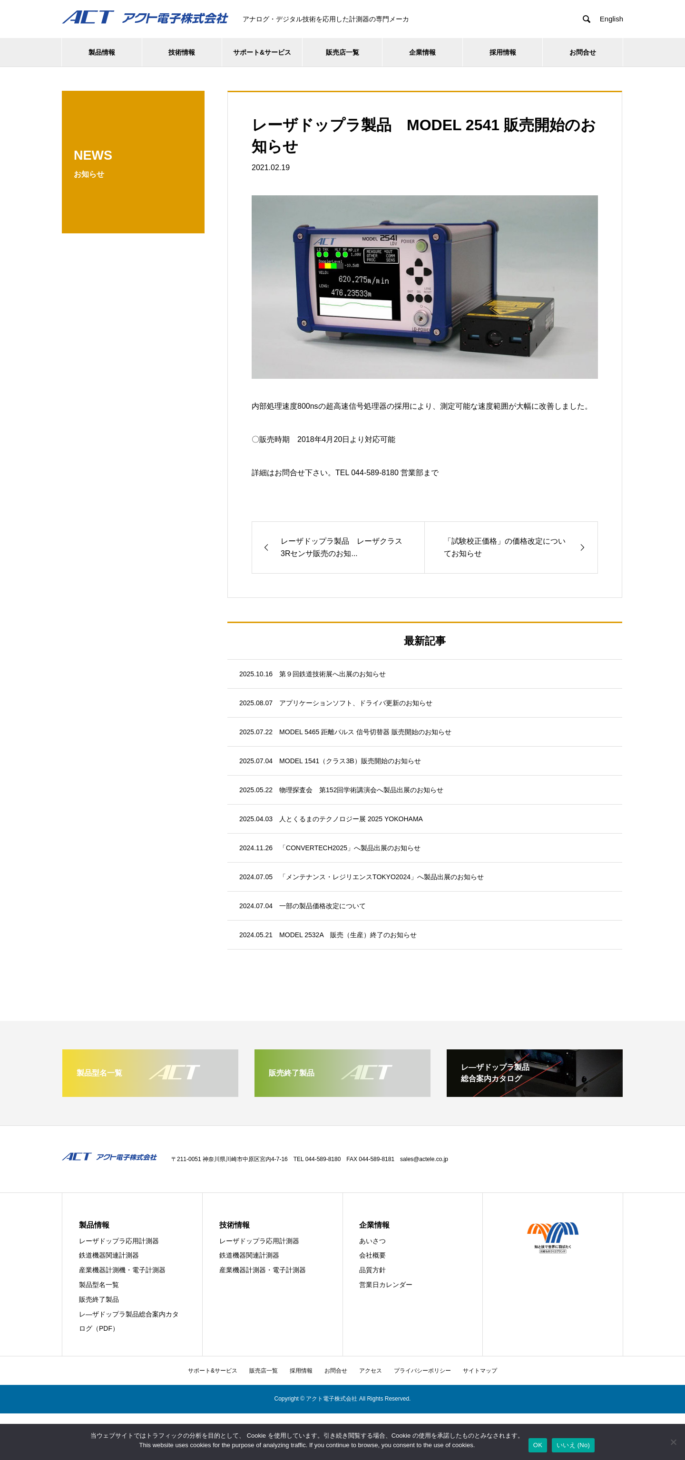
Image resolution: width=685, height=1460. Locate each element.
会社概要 (372, 1255)
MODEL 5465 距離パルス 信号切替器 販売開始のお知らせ (365, 732)
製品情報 (101, 52)
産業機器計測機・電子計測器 (122, 1270)
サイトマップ (480, 1370)
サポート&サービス (262, 52)
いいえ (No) (573, 1445)
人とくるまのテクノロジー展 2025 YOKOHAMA (351, 819)
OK (537, 1445)
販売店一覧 (342, 52)
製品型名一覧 (99, 1284)
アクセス (370, 1370)
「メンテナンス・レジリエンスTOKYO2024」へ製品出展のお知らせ (381, 877)
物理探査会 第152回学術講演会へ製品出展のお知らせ (361, 790)
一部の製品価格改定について (322, 906)
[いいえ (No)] (673, 1442)
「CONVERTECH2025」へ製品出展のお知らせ (350, 848)
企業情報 (422, 52)
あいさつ (372, 1241)
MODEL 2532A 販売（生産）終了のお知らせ (348, 935)
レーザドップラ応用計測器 (119, 1241)
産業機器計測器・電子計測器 (262, 1270)
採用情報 (502, 52)
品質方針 (372, 1270)
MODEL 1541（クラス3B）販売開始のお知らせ (350, 761)
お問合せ (582, 52)
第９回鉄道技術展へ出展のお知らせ (332, 674)
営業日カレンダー (385, 1284)
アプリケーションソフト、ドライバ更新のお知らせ (355, 703)
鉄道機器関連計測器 (109, 1255)
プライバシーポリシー (422, 1370)
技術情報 (181, 52)
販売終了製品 (99, 1299)
